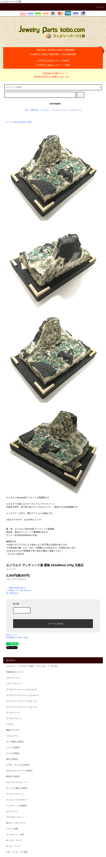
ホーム (9, 122)
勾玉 (26, 110)
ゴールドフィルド (60, 110)
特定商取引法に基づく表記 (17, 638)
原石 (30, 122)
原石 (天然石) (20, 122)
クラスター (45, 110)
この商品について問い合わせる (18, 590)
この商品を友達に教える (16, 588)
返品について (11, 635)
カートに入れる (53, 623)
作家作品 (34, 110)
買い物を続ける (12, 593)
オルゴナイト (75, 110)
